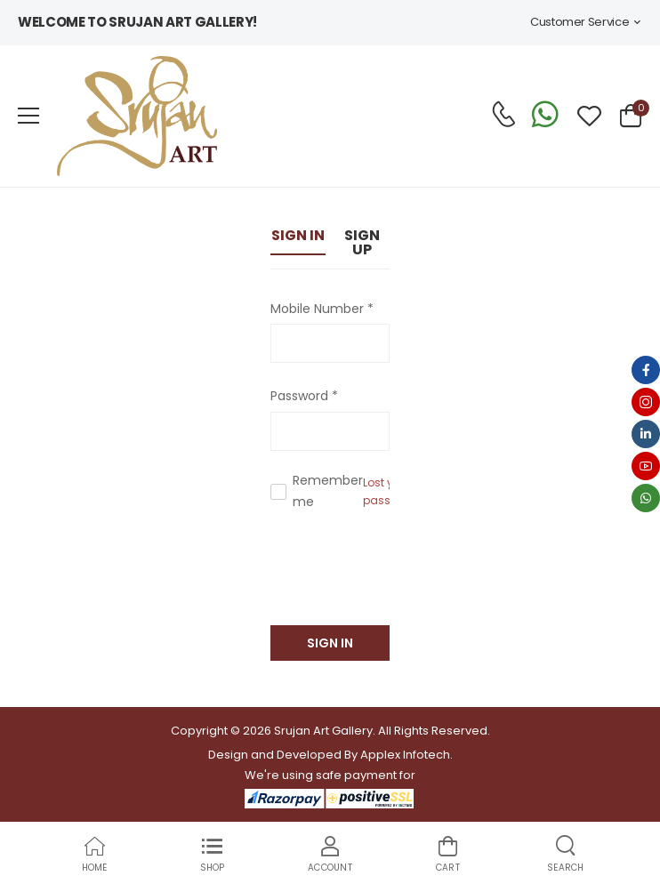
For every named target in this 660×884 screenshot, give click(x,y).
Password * (304, 396)
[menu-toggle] (28, 115)
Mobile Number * (322, 308)
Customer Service (579, 21)
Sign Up (362, 242)
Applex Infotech (405, 754)
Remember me (328, 490)
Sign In (298, 235)
